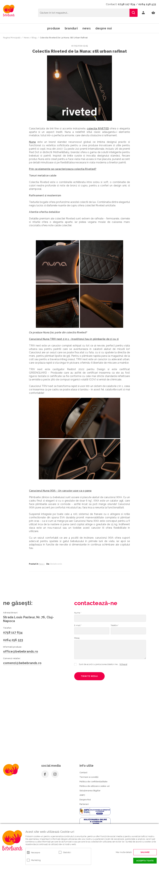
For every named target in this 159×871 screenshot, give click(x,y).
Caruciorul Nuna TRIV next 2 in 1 (49, 339)
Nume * (77, 613)
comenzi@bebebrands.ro (22, 663)
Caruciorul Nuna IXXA (42, 490)
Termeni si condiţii (89, 777)
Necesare (35, 852)
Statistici (67, 852)
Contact (83, 772)
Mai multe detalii (124, 852)
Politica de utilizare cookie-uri (95, 786)
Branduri (71, 28)
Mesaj (77, 638)
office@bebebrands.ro (20, 651)
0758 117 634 (126, 4)
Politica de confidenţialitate (93, 781)
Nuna (32, 141)
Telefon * (115, 625)
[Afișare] (123, 664)
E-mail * (78, 625)
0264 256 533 (147, 4)
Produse (53, 28)
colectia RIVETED (98, 128)
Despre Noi (85, 799)
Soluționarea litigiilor (90, 790)
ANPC (82, 795)
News (86, 28)
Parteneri (84, 804)
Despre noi (103, 28)
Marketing (36, 860)
